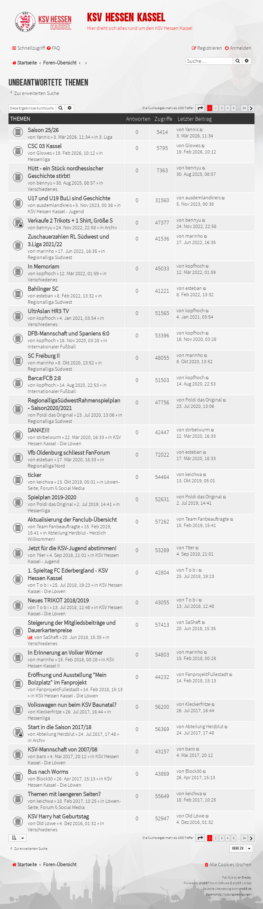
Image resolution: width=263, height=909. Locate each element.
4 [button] (227, 108)
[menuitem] (53, 47)
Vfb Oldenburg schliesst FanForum (69, 452)
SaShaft (51, 637)
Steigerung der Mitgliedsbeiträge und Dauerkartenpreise (71, 626)
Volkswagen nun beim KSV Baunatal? (72, 704)
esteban (44, 295)
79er (41, 555)
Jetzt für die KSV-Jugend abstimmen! (72, 548)
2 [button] (215, 108)
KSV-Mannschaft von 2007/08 (62, 749)
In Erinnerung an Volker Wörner (65, 652)
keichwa (44, 482)
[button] (200, 108)
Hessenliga (39, 159)
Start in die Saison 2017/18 (59, 727)
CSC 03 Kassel (45, 146)
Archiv (111, 227)
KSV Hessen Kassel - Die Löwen (74, 440)
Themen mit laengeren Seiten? (64, 794)
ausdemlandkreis (54, 205)
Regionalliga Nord (46, 466)
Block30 (44, 778)
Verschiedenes (42, 189)
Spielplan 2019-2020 (52, 497)
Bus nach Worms (48, 771)
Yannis (43, 137)
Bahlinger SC (43, 288)
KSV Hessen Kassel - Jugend (56, 211)
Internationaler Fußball (52, 346)
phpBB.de (245, 889)
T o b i (42, 585)
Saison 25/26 (43, 130)
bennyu (44, 183)
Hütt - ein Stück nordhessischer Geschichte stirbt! (65, 172)
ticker (34, 475)
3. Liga (105, 137)
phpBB (203, 883)
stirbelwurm (48, 437)
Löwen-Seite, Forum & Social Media (74, 485)
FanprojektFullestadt (57, 689)
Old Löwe (46, 823)
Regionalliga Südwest (50, 257)
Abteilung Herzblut (55, 734)
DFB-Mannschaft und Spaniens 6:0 (68, 333)
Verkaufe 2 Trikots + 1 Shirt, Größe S (70, 220)
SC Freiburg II (44, 355)
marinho (45, 251)
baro (41, 756)
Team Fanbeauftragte (58, 526)
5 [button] (233, 108)
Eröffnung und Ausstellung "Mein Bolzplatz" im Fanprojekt (67, 678)
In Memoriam (43, 266)
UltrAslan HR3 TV (48, 311)
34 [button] (244, 108)
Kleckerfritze (49, 711)
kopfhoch (46, 273)
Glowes (44, 153)
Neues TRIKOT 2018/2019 (58, 600)
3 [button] (221, 108)
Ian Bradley (244, 877)
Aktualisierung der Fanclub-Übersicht (72, 519)
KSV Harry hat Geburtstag (58, 816)
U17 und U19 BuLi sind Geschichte (69, 198)
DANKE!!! (38, 430)
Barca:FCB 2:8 (44, 378)
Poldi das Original (54, 415)
